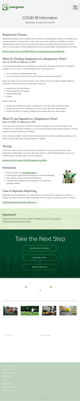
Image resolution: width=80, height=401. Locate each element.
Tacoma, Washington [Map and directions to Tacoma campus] (60, 287)
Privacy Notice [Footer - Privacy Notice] (6, 391)
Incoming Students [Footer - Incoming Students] (11, 341)
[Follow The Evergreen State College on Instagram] (50, 295)
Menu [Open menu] (75, 6)
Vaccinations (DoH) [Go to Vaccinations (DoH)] (29, 173)
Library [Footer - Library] (42, 338)
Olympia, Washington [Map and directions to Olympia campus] (35, 287)
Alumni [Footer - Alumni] (7, 354)
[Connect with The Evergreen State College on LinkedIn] (54, 295)
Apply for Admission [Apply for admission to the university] (39, 267)
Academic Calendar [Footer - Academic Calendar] (46, 351)
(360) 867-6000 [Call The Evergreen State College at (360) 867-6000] (48, 290)
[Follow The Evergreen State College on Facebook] (42, 295)
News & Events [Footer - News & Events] (45, 354)
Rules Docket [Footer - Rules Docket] (6, 383)
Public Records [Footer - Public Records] (7, 377)
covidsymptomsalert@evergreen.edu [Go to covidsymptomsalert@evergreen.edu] (16, 221)
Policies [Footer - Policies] (4, 380)
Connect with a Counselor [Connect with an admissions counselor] (40, 248)
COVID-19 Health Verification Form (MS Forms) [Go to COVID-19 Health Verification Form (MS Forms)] (19, 202)
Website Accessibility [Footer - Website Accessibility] (8, 369)
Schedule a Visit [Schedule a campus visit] (39, 257)
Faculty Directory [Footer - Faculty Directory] (46, 341)
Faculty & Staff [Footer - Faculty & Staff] (10, 348)
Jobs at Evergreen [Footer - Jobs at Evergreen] (46, 357)
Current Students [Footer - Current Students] (11, 338)
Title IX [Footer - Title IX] (4, 394)
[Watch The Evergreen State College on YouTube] (46, 295)
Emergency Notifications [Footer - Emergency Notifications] (9, 373)
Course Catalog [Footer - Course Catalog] (45, 348)
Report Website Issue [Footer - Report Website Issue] (9, 366)
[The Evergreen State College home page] (10, 289)
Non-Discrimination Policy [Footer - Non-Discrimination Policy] (10, 387)
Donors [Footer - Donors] (7, 351)
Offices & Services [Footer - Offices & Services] (46, 345)
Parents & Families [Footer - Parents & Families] (11, 345)
